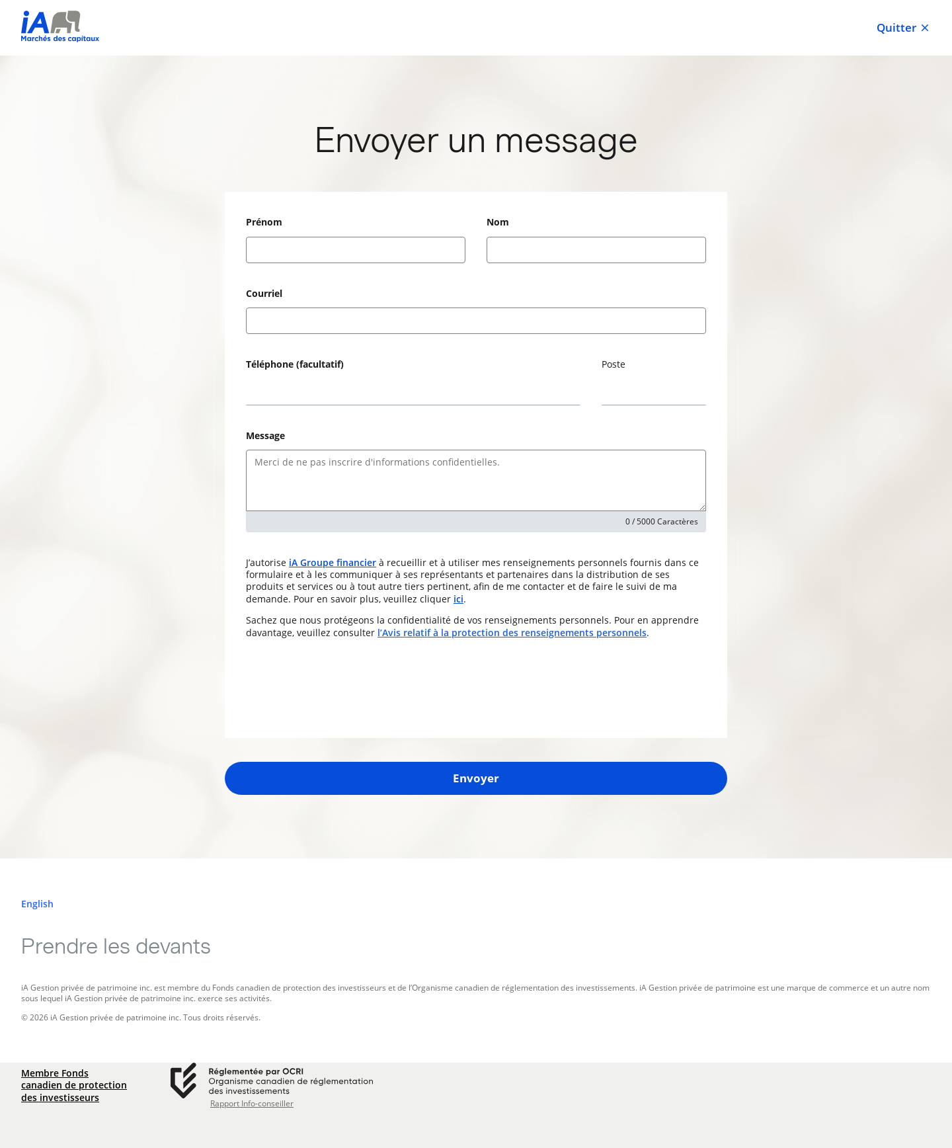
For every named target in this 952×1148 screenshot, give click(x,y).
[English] (37, 904)
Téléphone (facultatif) (295, 364)
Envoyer (476, 778)
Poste (613, 364)
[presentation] (346, 688)
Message (265, 435)
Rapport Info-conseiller (252, 1103)
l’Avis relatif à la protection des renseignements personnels (512, 632)
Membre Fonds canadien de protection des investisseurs (74, 1085)
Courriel (264, 293)
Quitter (904, 27)
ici (458, 599)
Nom (498, 222)
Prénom (264, 222)
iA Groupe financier (332, 562)
